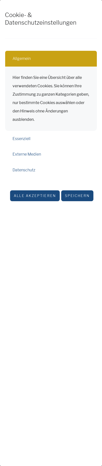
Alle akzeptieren (35, 196)
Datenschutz (24, 170)
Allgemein (22, 58)
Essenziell (21, 138)
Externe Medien (27, 154)
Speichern (77, 196)
